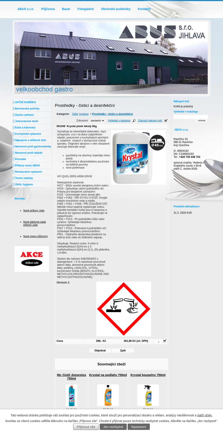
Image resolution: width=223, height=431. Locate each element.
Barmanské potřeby (27, 108)
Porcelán (20, 159)
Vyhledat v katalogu (119, 120)
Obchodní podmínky (115, 9)
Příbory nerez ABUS (27, 165)
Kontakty (144, 9)
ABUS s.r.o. (25, 9)
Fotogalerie (86, 9)
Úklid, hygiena (80, 114)
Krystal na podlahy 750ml (108, 375)
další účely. (204, 415)
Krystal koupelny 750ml (148, 375)
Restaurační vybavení (28, 171)
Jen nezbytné (113, 427)
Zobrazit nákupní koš (150, 120)
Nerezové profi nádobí (28, 152)
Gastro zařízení (24, 114)
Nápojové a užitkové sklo (30, 140)
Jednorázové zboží (26, 121)
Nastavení (138, 427)
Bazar (66, 9)
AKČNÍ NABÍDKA (25, 102)
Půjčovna (48, 9)
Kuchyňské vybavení (28, 133)
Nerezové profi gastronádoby (33, 146)
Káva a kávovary (25, 127)
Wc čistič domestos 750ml (71, 376)
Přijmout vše (86, 427)
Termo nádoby (24, 178)
